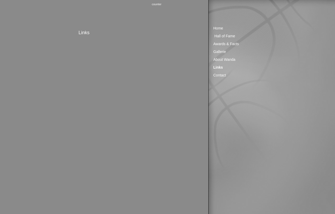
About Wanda (224, 59)
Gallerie (219, 52)
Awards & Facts (226, 44)
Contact (219, 75)
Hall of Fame (224, 36)
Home (218, 28)
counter (156, 4)
